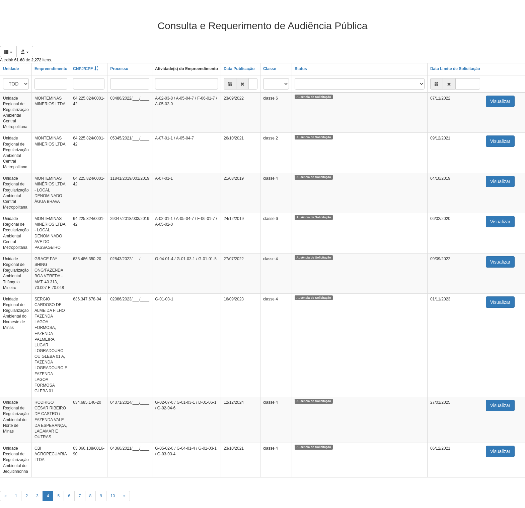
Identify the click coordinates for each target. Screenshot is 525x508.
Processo (119, 68)
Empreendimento (50, 68)
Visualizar (500, 101)
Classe (269, 68)
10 (112, 496)
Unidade (11, 68)
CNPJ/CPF (83, 68)
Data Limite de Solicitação (455, 68)
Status (301, 68)
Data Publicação (239, 68)
